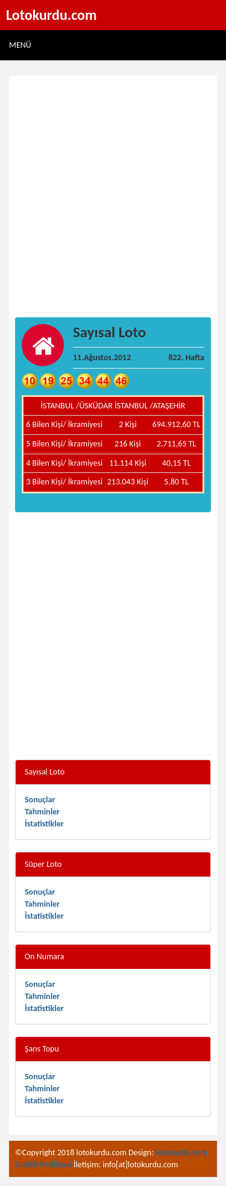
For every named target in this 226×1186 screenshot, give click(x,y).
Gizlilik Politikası (43, 1164)
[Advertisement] (113, 194)
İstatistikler (44, 824)
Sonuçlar (40, 799)
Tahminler (42, 812)
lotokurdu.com (181, 1152)
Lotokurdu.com (51, 15)
